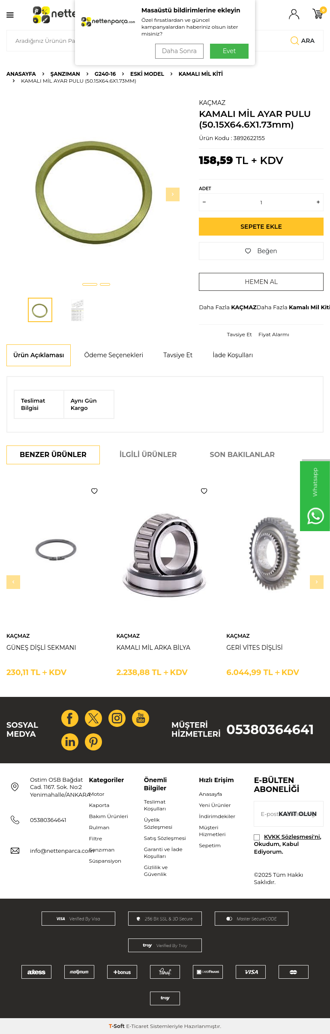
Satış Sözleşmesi (165, 838)
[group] (96, 187)
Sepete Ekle (261, 226)
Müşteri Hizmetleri (212, 830)
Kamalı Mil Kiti (201, 74)
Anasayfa (21, 74)
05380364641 (270, 730)
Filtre (95, 838)
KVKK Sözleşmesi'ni (292, 836)
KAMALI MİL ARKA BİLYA (153, 647)
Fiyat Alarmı (273, 334)
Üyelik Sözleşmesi (158, 823)
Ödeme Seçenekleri (113, 355)
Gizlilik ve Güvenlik (156, 870)
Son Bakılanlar (242, 455)
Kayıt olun (298, 814)
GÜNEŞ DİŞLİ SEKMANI (41, 647)
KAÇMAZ (212, 103)
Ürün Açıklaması (38, 355)
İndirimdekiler (217, 816)
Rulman (99, 827)
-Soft (117, 1026)
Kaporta (99, 805)
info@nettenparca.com (62, 850)
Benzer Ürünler (53, 455)
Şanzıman (65, 74)
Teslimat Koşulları (155, 805)
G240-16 (105, 74)
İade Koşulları (233, 355)
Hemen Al (261, 282)
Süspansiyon (105, 861)
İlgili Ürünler (148, 455)
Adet (205, 188)
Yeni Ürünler (215, 805)
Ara (303, 40)
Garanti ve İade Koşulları (163, 852)
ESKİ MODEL (147, 74)
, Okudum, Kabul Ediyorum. (287, 844)
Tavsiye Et (239, 334)
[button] (89, 284)
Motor (97, 794)
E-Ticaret (137, 1026)
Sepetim (210, 845)
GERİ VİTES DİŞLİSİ (254, 647)
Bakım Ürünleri (108, 816)
